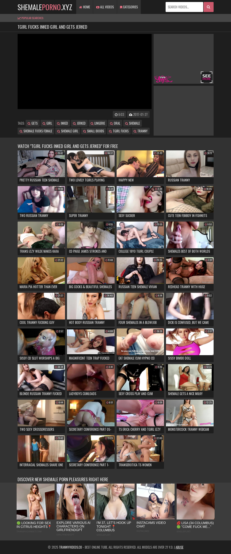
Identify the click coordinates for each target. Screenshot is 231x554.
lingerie (98, 123)
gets (33, 123)
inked (62, 123)
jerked (79, 123)
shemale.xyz (45, 7)
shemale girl (67, 131)
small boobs (93, 131)
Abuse (179, 547)
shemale (132, 123)
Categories (129, 7)
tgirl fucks (119, 131)
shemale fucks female (36, 131)
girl (47, 123)
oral (115, 123)
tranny (141, 131)
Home (84, 7)
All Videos (105, 7)
